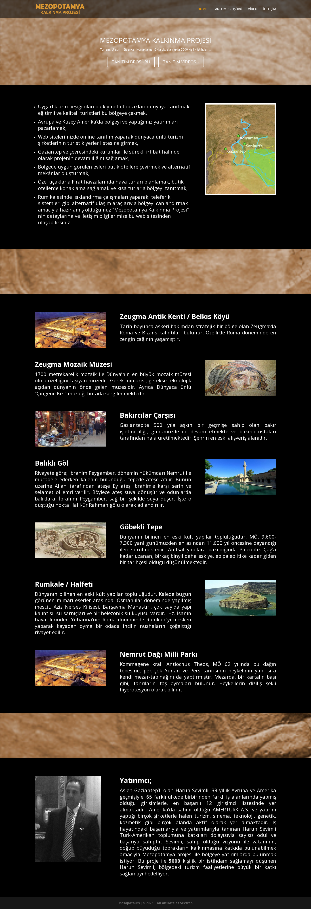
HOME (202, 9)
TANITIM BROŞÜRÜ (227, 9)
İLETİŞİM (269, 9)
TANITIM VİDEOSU (181, 62)
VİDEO (252, 9)
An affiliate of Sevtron (175, 903)
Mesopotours (129, 903)
